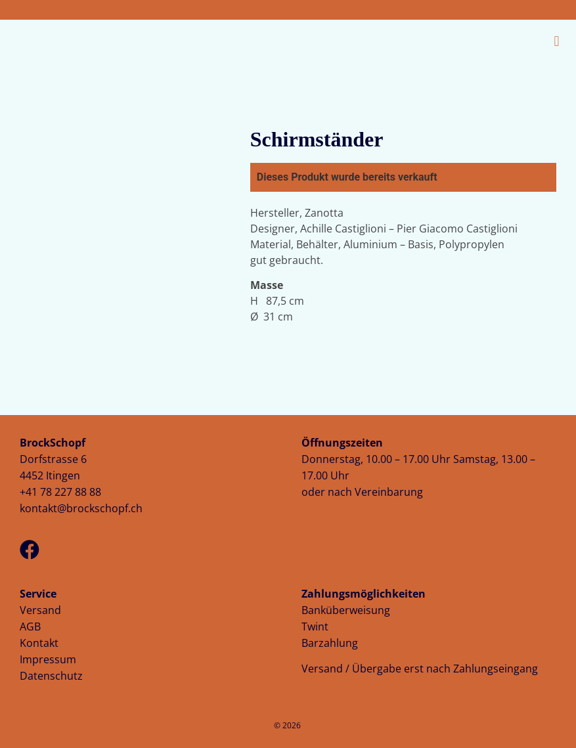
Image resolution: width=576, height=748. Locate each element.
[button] (426, 41)
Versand (40, 610)
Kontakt (39, 643)
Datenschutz (51, 676)
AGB (30, 626)
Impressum (48, 659)
